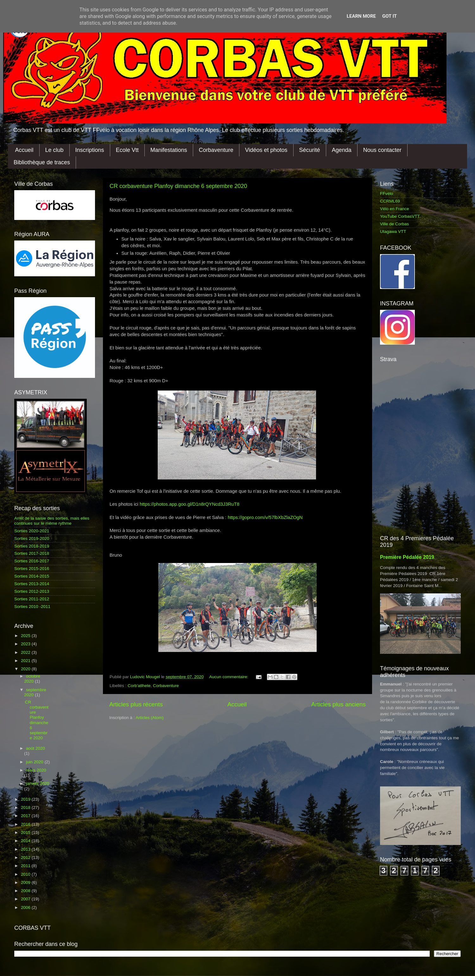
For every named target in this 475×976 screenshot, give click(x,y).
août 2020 (35, 748)
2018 (26, 807)
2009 (26, 882)
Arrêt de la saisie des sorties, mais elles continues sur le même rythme (51, 521)
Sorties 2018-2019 (31, 546)
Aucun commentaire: (229, 676)
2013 (26, 849)
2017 (26, 815)
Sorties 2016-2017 (31, 561)
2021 (26, 660)
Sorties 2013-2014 (31, 583)
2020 (26, 668)
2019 (26, 799)
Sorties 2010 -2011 (32, 606)
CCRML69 (390, 201)
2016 (26, 824)
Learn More (361, 16)
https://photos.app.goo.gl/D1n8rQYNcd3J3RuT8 (189, 504)
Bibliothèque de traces (42, 162)
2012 (26, 857)
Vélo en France (394, 208)
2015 (26, 832)
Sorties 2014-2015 (31, 576)
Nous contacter (382, 150)
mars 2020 (36, 770)
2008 (26, 890)
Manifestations (168, 150)
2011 (26, 865)
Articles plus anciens (338, 704)
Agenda (342, 150)
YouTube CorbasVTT (400, 216)
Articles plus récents (136, 704)
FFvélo (386, 193)
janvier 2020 (37, 783)
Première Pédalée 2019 (407, 557)
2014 (26, 840)
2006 (26, 907)
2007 (26, 899)
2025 (26, 635)
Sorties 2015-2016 (31, 568)
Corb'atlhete (139, 685)
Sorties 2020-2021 (31, 531)
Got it (389, 16)
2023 (26, 643)
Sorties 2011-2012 (31, 599)
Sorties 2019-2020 (31, 538)
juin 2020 (35, 762)
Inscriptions (89, 150)
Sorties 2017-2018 (31, 553)
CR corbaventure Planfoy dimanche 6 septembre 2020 (178, 186)
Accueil (24, 150)
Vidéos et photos (266, 150)
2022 (26, 652)
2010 (26, 874)
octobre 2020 (32, 679)
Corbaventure (216, 150)
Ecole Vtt (127, 150)
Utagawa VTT (393, 231)
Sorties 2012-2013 (31, 591)
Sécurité (309, 150)
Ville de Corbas (394, 224)
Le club (54, 150)
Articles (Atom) (150, 717)
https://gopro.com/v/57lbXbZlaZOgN (265, 517)
